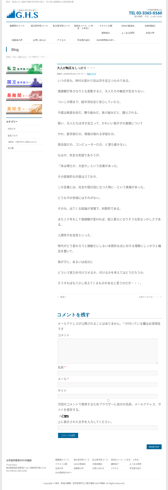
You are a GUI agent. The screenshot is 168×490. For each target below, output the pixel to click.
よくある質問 (135, 464)
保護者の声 (79, 468)
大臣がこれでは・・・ (150, 296)
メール (63, 379)
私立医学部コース (100, 460)
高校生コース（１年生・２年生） (125, 460)
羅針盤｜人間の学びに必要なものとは (22, 142)
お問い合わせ (98, 468)
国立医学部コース (81, 460)
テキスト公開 (61, 464)
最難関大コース (62, 460)
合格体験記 (97, 464)
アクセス (115, 468)
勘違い (61, 296)
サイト (62, 390)
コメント (64, 335)
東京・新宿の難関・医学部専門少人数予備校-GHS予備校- (80, 483)
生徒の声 (59, 468)
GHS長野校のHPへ (63, 473)
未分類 (11, 148)
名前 (62, 367)
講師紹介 (115, 464)
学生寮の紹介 (135, 468)
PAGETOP (154, 447)
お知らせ (12, 128)
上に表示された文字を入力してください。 (86, 422)
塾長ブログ (22, 56)
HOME (8, 56)
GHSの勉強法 (80, 464)
